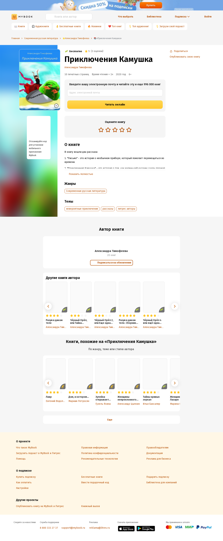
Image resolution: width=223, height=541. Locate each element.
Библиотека (154, 16)
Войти (208, 16)
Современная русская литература (85, 191)
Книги (21, 26)
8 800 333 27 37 (49, 527)
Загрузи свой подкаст (172, 26)
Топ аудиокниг (140, 26)
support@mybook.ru (73, 527)
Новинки (96, 26)
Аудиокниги (42, 26)
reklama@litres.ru (99, 527)
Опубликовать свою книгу (185, 56)
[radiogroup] (115, 130)
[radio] (101, 130)
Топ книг (117, 26)
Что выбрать (125, 16)
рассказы (107, 208)
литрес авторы (126, 208)
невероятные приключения (82, 208)
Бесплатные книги (70, 26)
